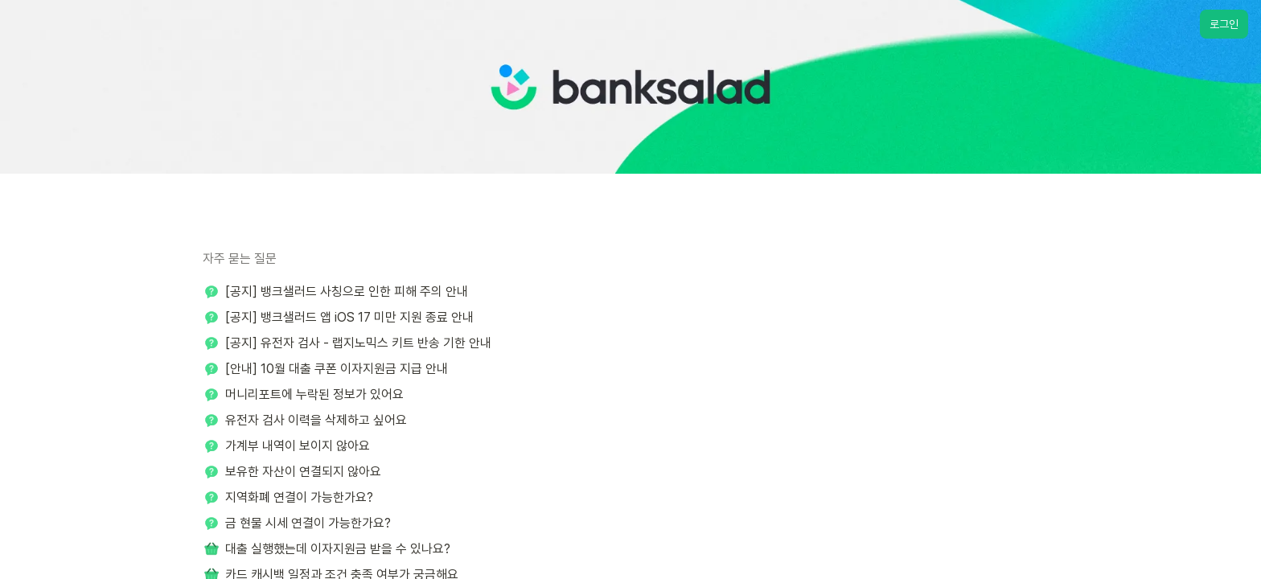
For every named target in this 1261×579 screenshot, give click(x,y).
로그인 (1224, 24)
